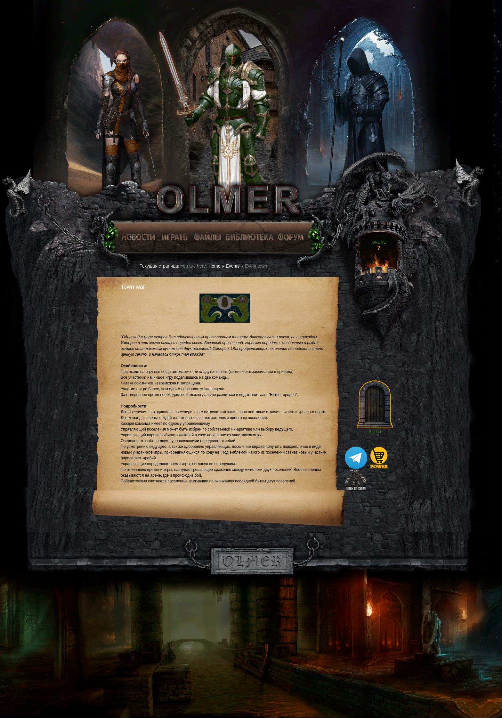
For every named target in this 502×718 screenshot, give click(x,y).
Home (214, 266)
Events (232, 266)
